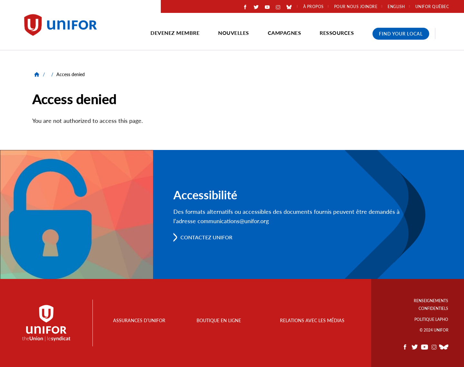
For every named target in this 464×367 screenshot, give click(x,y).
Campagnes (284, 33)
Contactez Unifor (206, 237)
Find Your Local (401, 33)
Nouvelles (233, 33)
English (396, 7)
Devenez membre (174, 33)
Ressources (337, 33)
